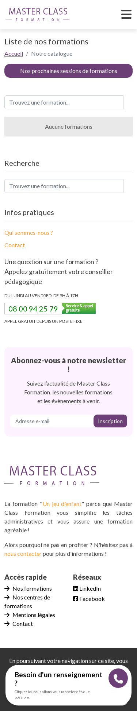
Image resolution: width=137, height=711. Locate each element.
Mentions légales (29, 614)
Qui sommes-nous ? (28, 232)
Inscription (110, 421)
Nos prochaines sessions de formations (68, 70)
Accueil (13, 53)
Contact (14, 244)
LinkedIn (87, 588)
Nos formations (28, 588)
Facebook (89, 598)
